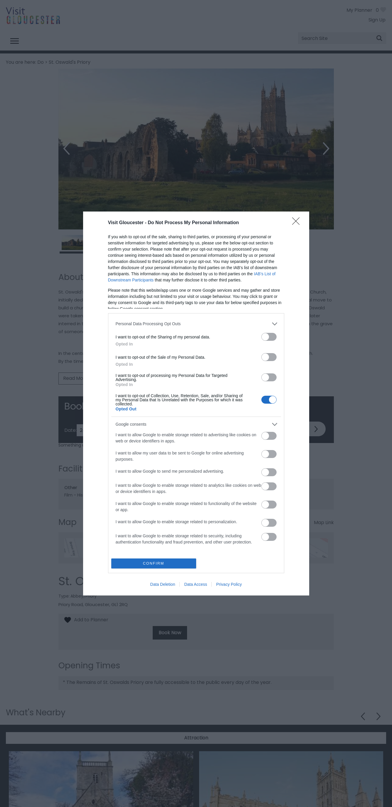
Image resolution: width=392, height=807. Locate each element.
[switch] (269, 337)
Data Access (195, 584)
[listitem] (196, 324)
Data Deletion (162, 584)
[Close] (297, 223)
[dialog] (196, 403)
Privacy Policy (229, 584)
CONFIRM (154, 563)
